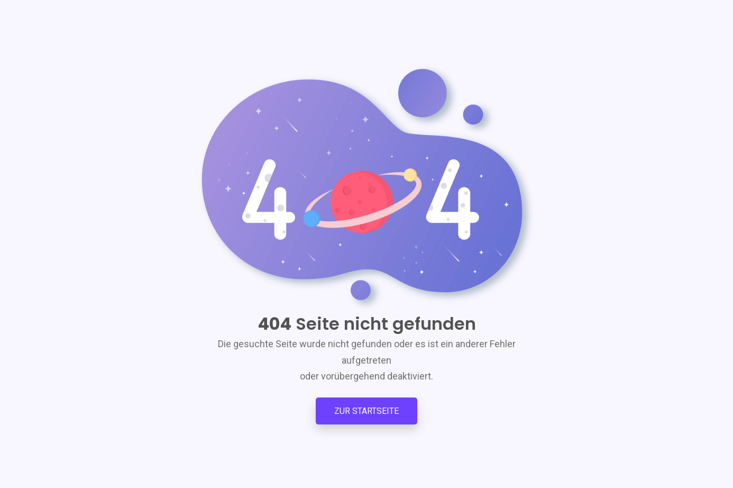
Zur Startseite (366, 411)
